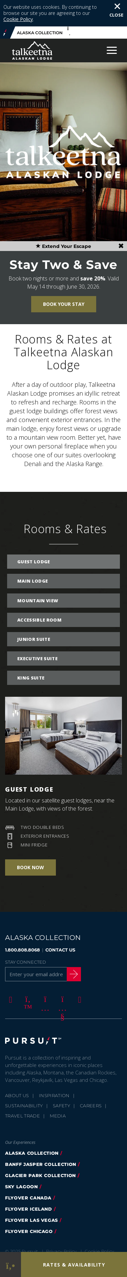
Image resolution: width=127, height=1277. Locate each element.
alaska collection (32, 1126)
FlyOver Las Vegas (31, 1193)
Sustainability (24, 1079)
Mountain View (37, 574)
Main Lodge (32, 554)
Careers (91, 1079)
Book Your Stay (63, 277)
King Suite (30, 651)
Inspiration (54, 1069)
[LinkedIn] (78, 972)
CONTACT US (60, 923)
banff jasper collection (40, 1137)
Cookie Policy (99, 1225)
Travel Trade (22, 1089)
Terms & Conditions (33, 1233)
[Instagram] (44, 972)
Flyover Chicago (29, 1205)
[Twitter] (26, 972)
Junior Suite (33, 613)
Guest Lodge (33, 535)
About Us (17, 1069)
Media (58, 1089)
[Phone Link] (10, 1265)
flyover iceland (28, 1182)
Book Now (30, 841)
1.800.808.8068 (22, 923)
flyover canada (28, 1171)
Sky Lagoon (21, 1160)
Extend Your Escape (63, 220)
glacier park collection (40, 1149)
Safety (61, 1079)
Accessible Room (39, 593)
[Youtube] (61, 972)
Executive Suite (37, 632)
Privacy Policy (61, 1225)
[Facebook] (9, 972)
